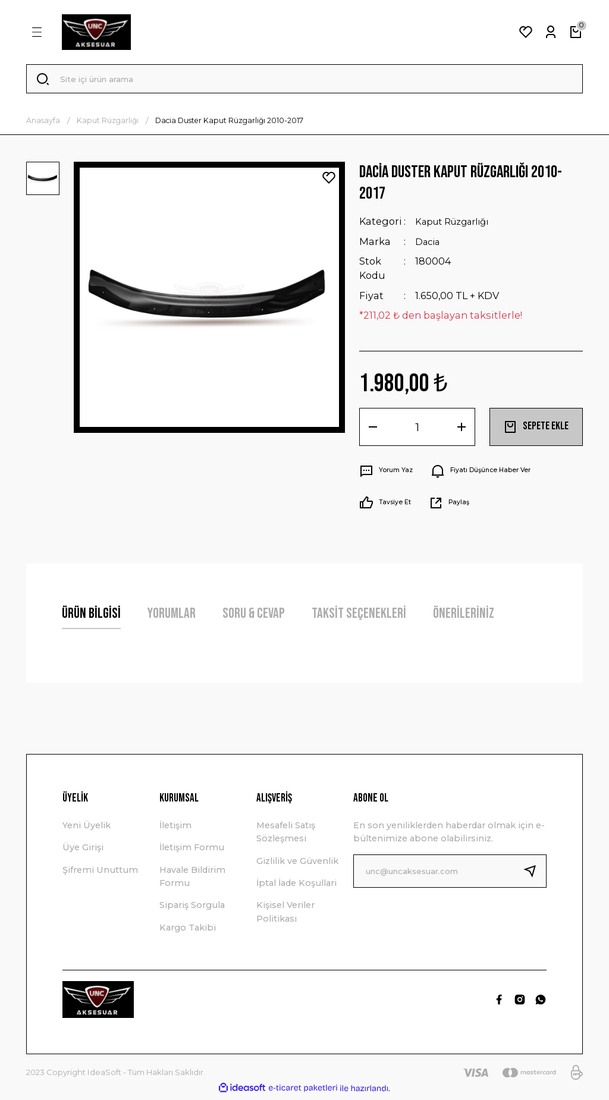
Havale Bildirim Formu (192, 879)
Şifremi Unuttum (100, 873)
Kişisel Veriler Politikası (285, 915)
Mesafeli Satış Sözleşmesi (285, 835)
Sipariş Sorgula (192, 908)
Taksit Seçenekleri (359, 616)
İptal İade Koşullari (296, 886)
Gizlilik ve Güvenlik (297, 864)
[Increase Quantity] (461, 429)
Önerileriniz (463, 616)
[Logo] (96, 32)
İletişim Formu (191, 851)
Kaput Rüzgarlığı (457, 225)
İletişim (175, 828)
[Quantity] (417, 429)
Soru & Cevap (253, 616)
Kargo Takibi (187, 930)
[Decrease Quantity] (373, 429)
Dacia (429, 245)
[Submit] (535, 874)
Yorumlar (171, 616)
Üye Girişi (82, 851)
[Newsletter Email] (450, 874)
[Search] (304, 81)
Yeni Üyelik (86, 828)
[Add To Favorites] (329, 181)
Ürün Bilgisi (91, 616)
